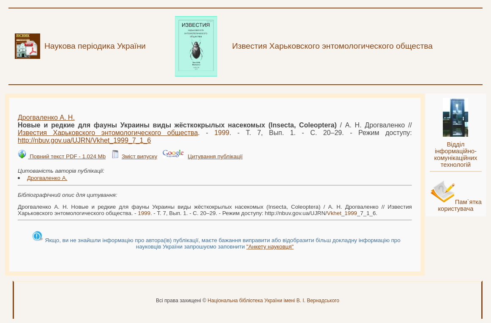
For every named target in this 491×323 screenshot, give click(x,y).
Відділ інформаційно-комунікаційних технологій (455, 154)
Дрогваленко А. (47, 178)
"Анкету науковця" (270, 246)
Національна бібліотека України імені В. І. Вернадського (273, 301)
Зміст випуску (139, 156)
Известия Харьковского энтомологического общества (108, 132)
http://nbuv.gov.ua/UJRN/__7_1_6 (84, 140)
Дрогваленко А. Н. (46, 117)
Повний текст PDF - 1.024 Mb (67, 156)
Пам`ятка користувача (460, 205)
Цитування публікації (215, 156)
